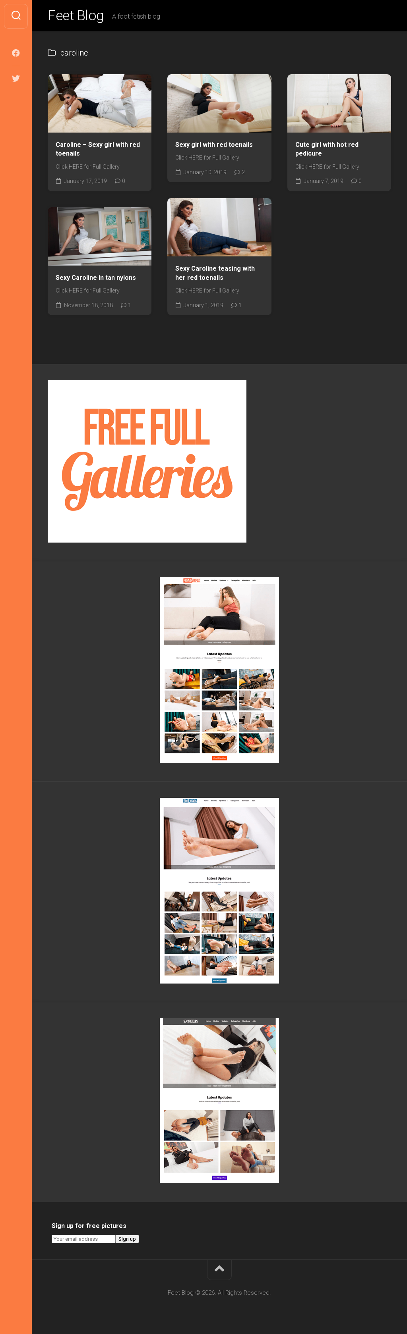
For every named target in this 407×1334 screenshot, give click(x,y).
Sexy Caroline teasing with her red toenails (215, 274)
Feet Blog (77, 16)
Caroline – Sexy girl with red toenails (98, 150)
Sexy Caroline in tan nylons (96, 278)
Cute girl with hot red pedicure (327, 150)
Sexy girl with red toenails (214, 145)
